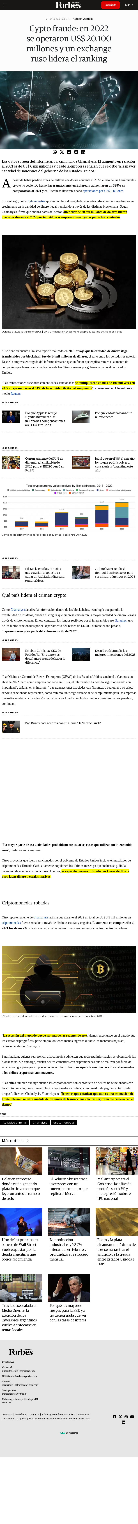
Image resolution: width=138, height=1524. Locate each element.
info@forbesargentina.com (24, 1376)
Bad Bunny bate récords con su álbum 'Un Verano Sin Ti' (63, 723)
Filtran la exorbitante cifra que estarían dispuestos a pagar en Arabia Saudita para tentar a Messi (45, 574)
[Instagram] (126, 1417)
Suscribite (110, 5)
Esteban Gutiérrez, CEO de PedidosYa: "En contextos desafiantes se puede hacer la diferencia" (45, 656)
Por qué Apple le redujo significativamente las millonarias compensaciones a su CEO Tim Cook (45, 419)
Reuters (16, 393)
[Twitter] (120, 1417)
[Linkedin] (123, 1422)
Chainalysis (18, 609)
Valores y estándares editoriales (58, 1414)
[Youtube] (132, 1417)
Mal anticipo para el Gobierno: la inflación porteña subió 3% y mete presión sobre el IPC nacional (114, 1188)
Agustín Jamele (83, 18)
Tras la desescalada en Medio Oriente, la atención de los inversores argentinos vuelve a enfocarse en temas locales (20, 1318)
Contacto (34, 1414)
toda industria (36, 201)
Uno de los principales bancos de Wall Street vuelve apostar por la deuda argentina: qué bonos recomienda (20, 1249)
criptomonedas (11, 923)
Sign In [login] (129, 4)
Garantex (120, 620)
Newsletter (21, 1414)
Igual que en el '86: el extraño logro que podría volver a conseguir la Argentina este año (115, 464)
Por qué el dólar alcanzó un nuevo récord (113, 415)
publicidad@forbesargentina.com (18, 1371)
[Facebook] (114, 1417)
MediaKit (7, 1414)
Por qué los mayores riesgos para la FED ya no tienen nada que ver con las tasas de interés (68, 1313)
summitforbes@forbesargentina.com (20, 1385)
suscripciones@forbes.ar (14, 1394)
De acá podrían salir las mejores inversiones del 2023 (115, 652)
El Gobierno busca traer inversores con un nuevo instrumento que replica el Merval (69, 1186)
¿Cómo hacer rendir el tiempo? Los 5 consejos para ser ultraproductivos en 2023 (115, 572)
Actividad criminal (15, 1122)
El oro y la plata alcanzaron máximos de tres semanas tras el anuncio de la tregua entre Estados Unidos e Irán (116, 1252)
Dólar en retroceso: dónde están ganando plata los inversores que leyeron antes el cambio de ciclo (21, 1188)
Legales (21, 1419)
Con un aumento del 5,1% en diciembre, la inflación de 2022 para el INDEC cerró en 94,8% (44, 464)
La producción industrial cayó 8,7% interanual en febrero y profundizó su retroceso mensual (69, 1249)
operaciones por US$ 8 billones (103, 191)
